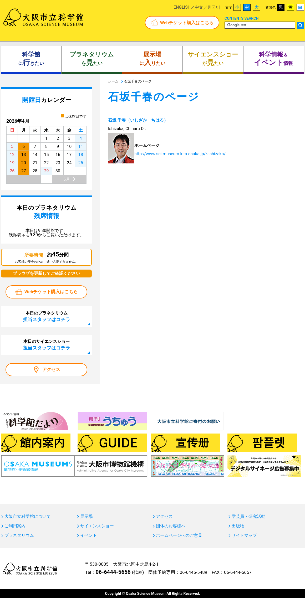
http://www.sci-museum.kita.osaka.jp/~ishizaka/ (180, 153)
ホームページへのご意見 (179, 535)
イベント (88, 535)
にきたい (31, 59)
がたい (213, 59)
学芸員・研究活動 (248, 516)
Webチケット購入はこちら (187, 22)
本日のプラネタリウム (46, 316)
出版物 (238, 526)
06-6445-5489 (193, 572)
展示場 (86, 516)
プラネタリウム (19, 535)
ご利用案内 (15, 526)
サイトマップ (244, 535)
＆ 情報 (273, 59)
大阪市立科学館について (27, 516)
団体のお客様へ (170, 526)
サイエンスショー (97, 526)
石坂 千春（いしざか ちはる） (138, 120)
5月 (66, 179)
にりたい (152, 59)
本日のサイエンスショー (46, 344)
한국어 (213, 7)
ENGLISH (182, 7)
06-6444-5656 (112, 572)
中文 (199, 7)
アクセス (51, 369)
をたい (92, 59)
